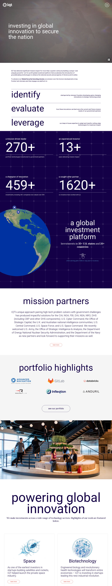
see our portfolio (56, 408)
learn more (56, 345)
